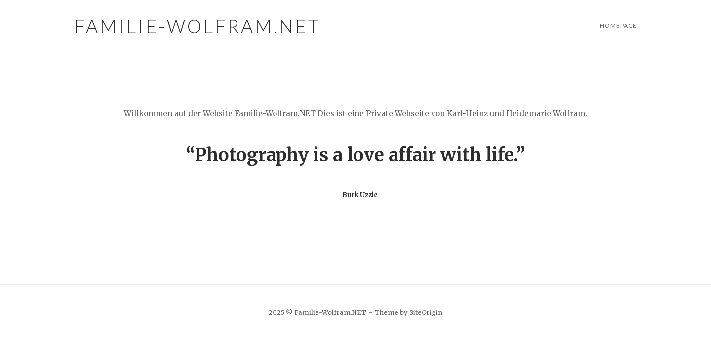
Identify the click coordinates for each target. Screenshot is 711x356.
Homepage (618, 25)
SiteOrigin (425, 313)
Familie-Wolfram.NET (197, 26)
